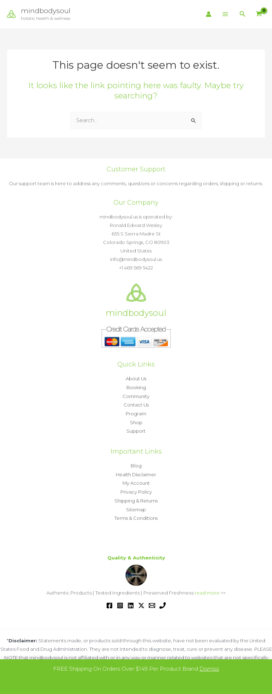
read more (207, 589)
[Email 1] (152, 601)
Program (136, 412)
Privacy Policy (136, 489)
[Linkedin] (131, 601)
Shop (136, 421)
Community (136, 395)
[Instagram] (120, 601)
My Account (136, 481)
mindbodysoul (46, 11)
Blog (136, 464)
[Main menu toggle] (225, 14)
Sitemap (136, 506)
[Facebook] (109, 601)
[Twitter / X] (141, 601)
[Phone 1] (162, 601)
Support (136, 429)
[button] (242, 14)
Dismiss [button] (209, 668)
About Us (136, 378)
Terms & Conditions (136, 515)
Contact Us (136, 404)
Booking (136, 387)
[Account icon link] (208, 14)
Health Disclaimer (136, 472)
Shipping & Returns (136, 498)
